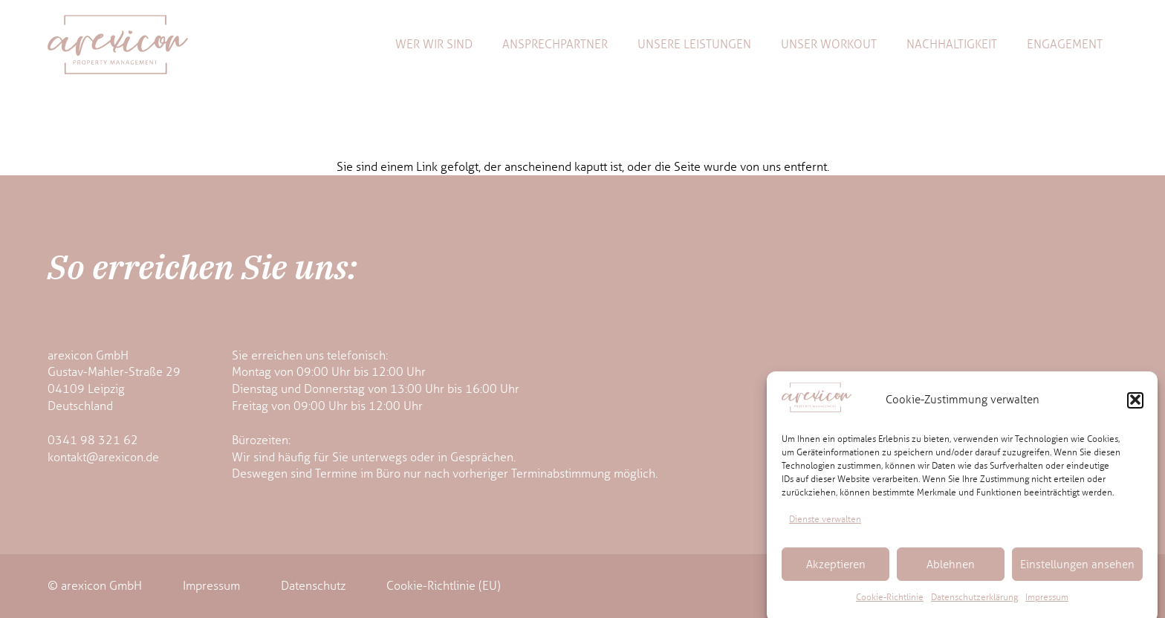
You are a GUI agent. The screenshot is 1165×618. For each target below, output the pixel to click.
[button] (1135, 404)
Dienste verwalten (825, 523)
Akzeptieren (836, 569)
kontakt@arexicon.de (103, 457)
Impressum (1046, 602)
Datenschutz (313, 586)
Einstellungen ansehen (1077, 569)
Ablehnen (951, 569)
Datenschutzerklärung (974, 602)
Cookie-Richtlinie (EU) (443, 586)
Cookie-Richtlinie (890, 602)
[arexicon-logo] (118, 44)
